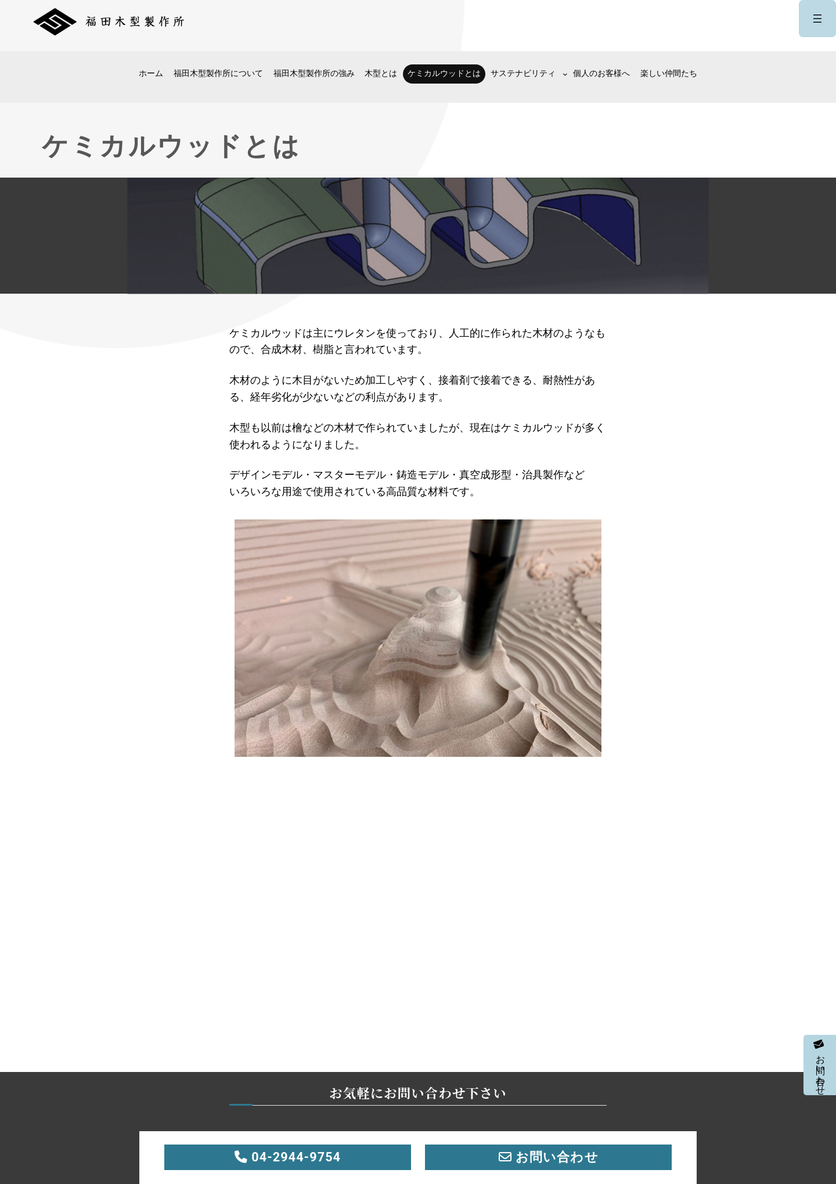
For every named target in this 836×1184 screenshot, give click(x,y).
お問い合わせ (820, 1065)
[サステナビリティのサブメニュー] (565, 74)
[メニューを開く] (817, 18)
